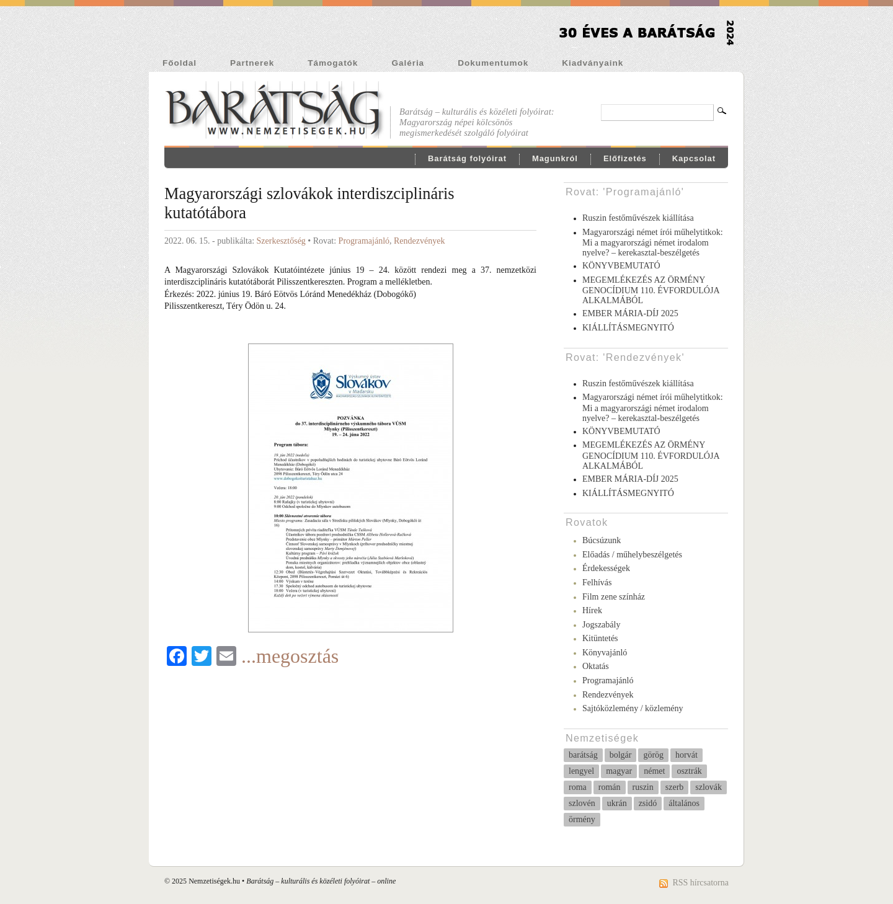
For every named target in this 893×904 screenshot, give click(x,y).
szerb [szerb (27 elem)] (674, 787)
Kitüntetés (600, 638)
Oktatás (595, 666)
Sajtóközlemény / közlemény (632, 708)
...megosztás (290, 656)
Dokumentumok (493, 63)
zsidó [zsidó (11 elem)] (648, 803)
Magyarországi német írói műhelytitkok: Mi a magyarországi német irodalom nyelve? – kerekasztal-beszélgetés (652, 243)
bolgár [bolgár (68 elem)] (621, 755)
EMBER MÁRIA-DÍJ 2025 (630, 313)
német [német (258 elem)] (654, 771)
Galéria (407, 63)
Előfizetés (625, 158)
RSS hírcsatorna (700, 882)
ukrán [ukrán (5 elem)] (617, 803)
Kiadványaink (592, 63)
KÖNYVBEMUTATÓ (621, 265)
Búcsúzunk (601, 540)
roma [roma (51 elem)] (578, 787)
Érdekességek (606, 568)
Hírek (592, 610)
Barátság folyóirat (467, 158)
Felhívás (596, 582)
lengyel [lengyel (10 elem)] (581, 771)
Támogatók (333, 63)
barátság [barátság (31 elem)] (583, 755)
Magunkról (555, 158)
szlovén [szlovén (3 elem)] (582, 803)
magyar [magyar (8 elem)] (619, 771)
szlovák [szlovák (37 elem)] (708, 787)
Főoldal (179, 63)
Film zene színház (613, 596)
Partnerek (252, 63)
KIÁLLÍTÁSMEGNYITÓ (628, 327)
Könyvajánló (604, 652)
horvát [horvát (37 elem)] (686, 755)
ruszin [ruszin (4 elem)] (643, 787)
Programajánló (364, 241)
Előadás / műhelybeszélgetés (632, 554)
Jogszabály (601, 624)
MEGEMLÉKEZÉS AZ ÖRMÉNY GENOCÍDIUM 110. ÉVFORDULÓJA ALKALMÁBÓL (650, 290)
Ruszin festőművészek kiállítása (638, 218)
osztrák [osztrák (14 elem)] (689, 771)
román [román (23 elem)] (609, 787)
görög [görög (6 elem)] (653, 755)
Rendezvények (419, 241)
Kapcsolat (694, 158)
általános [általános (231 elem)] (684, 803)
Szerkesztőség (281, 241)
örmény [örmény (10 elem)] (582, 819)
